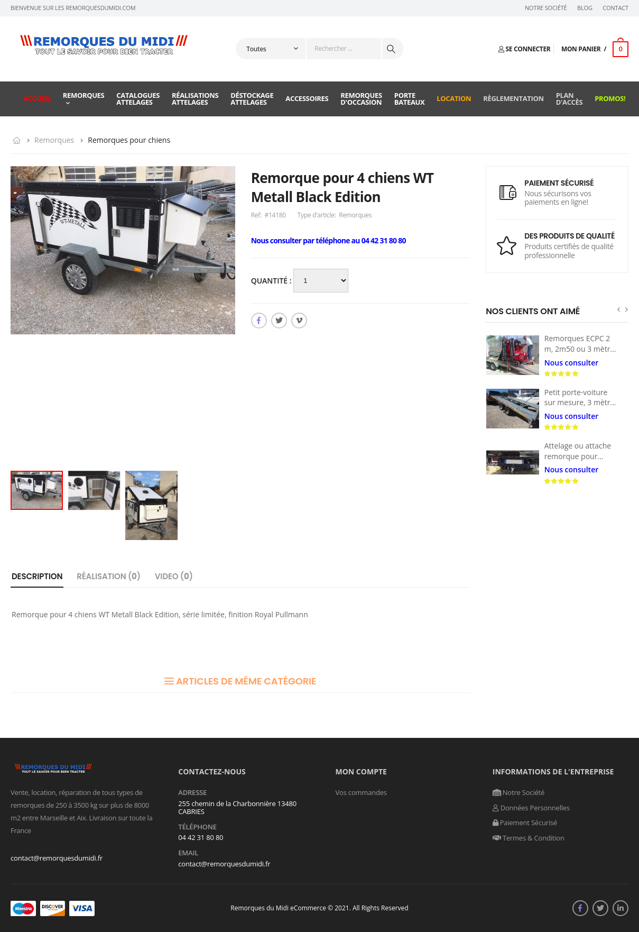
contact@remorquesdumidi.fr (57, 858)
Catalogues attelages (138, 98)
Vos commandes (361, 792)
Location (454, 98)
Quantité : (272, 281)
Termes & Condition (528, 838)
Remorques (84, 95)
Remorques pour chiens (129, 140)
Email (188, 853)
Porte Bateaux (409, 98)
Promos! (610, 98)
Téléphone (197, 827)
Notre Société (546, 8)
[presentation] (619, 309)
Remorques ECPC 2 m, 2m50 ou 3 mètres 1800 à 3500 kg (581, 348)
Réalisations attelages (195, 98)
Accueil (37, 98)
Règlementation (513, 98)
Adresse (192, 793)
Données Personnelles (531, 807)
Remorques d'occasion (361, 98)
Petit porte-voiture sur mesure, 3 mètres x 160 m (581, 402)
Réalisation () (109, 576)
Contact (615, 8)
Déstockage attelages (251, 98)
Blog (584, 8)
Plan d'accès (569, 98)
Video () (174, 576)
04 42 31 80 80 (200, 837)
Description (37, 576)
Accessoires (306, 98)
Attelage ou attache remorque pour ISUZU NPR (577, 456)
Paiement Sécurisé (525, 822)
